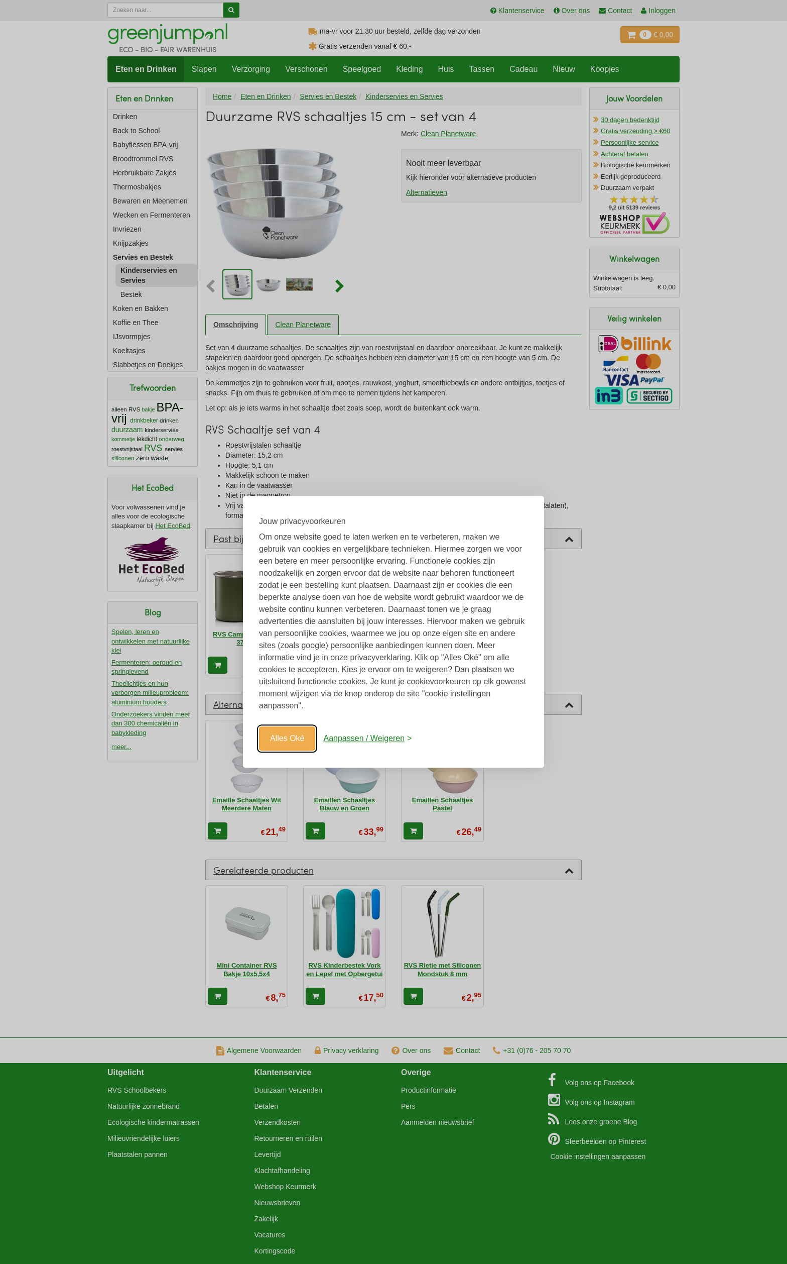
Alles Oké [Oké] (287, 738)
